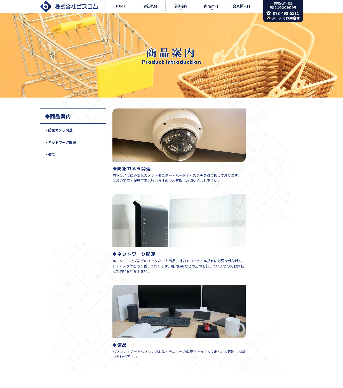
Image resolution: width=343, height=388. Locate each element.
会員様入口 (241, 6)
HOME (120, 6)
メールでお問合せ (286, 18)
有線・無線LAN (153, 324)
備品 (51, 154)
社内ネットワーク (155, 334)
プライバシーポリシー (242, 334)
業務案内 (181, 6)
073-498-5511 (286, 13)
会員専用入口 (235, 344)
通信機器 (144, 303)
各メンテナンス (149, 313)
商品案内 (211, 6)
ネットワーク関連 (62, 142)
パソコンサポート (151, 355)
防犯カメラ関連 (60, 130)
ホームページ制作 (151, 365)
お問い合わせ (235, 324)
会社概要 (150, 6)
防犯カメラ (150, 344)
